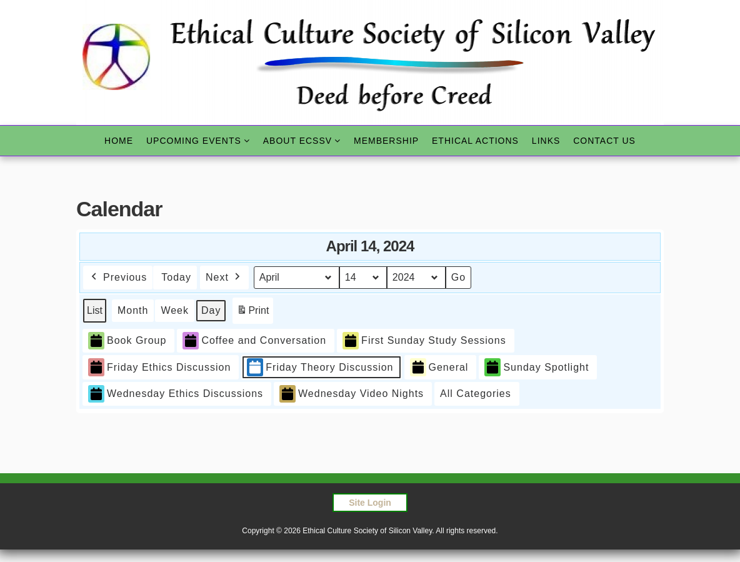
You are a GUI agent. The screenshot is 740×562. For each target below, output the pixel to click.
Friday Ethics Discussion (159, 367)
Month (133, 310)
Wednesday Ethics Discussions (175, 394)
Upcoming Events (193, 141)
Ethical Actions (475, 141)
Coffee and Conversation (254, 340)
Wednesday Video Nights (351, 394)
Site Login (370, 503)
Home (118, 141)
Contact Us (604, 141)
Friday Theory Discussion (320, 367)
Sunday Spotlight (536, 367)
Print (252, 312)
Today (176, 277)
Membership (386, 141)
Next (224, 277)
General (439, 367)
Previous (118, 277)
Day (211, 310)
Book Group (127, 340)
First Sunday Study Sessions (424, 340)
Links (546, 141)
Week (175, 310)
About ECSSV (297, 141)
